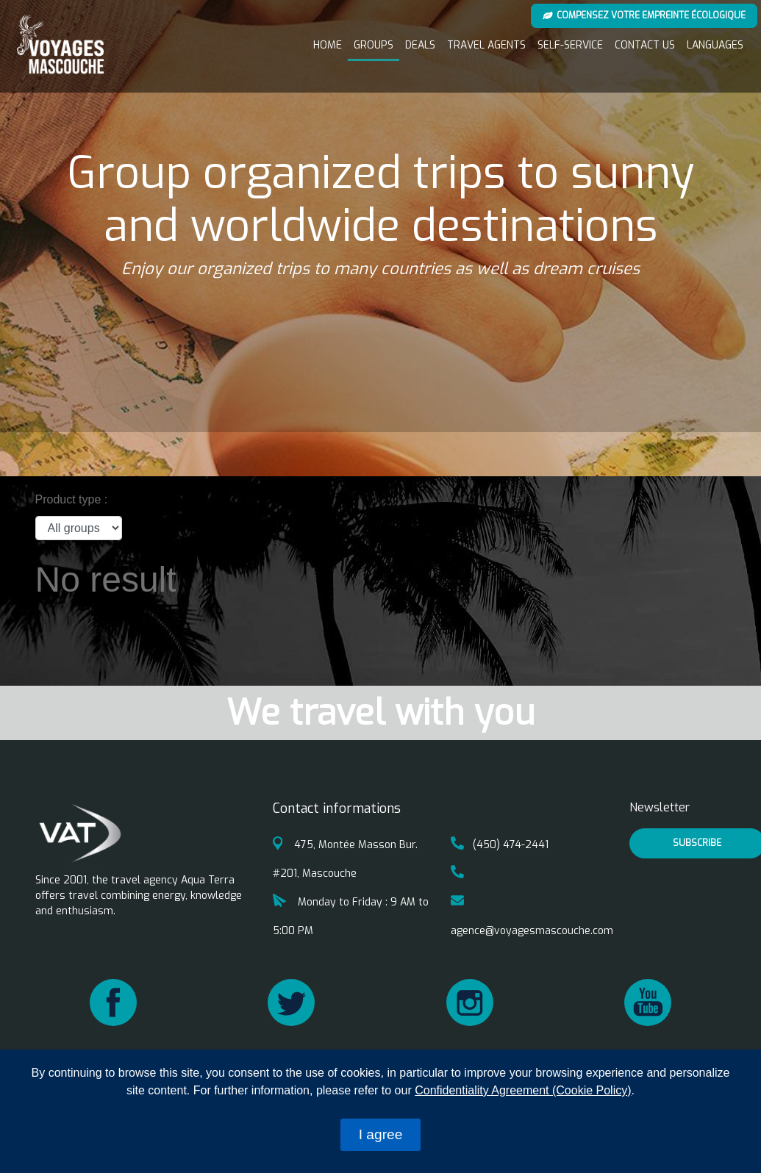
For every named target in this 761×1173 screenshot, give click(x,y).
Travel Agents (486, 45)
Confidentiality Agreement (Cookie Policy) (523, 1090)
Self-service (570, 45)
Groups (373, 45)
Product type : (71, 499)
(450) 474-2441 (500, 845)
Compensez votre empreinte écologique (644, 15)
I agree (381, 1134)
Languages (715, 45)
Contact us (645, 45)
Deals (420, 45)
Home (327, 45)
